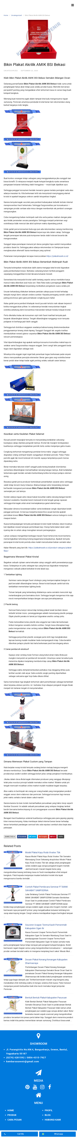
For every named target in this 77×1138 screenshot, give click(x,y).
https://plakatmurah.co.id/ (57, 256)
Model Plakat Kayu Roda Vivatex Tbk (42, 852)
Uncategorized (16, 15)
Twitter (32, 836)
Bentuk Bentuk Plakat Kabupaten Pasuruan (46, 997)
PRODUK (11, 1115)
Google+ (43, 836)
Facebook (22, 836)
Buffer (61, 836)
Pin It (52, 836)
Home (6, 15)
